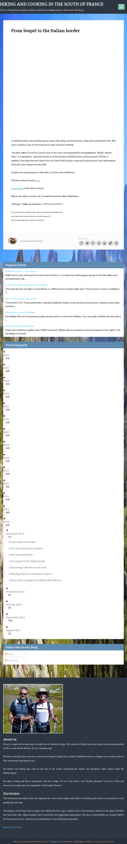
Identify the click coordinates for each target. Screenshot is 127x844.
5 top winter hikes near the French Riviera (26, 284)
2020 (7, 432)
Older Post (118, 258)
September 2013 (16, 617)
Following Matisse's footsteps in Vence (31, 573)
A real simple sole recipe (23, 541)
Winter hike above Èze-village (20, 312)
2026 (7, 354)
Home (64, 258)
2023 (7, 393)
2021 (7, 419)
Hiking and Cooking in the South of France (51, 4)
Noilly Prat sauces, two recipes (20, 271)
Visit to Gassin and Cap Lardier (20, 298)
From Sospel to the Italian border (28, 561)
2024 (7, 380)
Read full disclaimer (12, 827)
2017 (7, 470)
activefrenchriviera (31, 240)
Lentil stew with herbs (22, 554)
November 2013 (16, 591)
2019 (7, 444)
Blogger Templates (85, 841)
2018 (7, 457)
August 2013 (14, 630)
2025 (7, 367)
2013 (7, 521)
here (37, 180)
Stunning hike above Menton (19, 326)
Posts (9, 654)
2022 (7, 406)
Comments (12, 660)
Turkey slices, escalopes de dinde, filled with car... (36, 580)
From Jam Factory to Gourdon (26, 548)
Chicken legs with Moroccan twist (28, 567)
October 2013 (15, 604)
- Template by (60, 841)
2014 (7, 509)
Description (17, 188)
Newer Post (9, 258)
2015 (7, 496)
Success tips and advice (104, 841)
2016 (7, 483)
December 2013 (16, 533)
